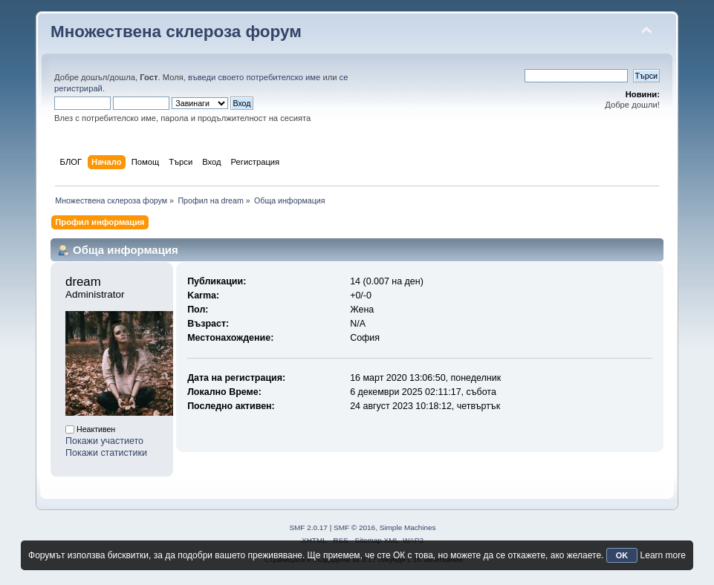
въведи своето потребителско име (254, 77)
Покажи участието (104, 441)
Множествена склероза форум (176, 31)
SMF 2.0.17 (308, 527)
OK (622, 555)
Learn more (663, 555)
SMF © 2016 (354, 527)
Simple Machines (408, 527)
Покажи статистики (106, 453)
